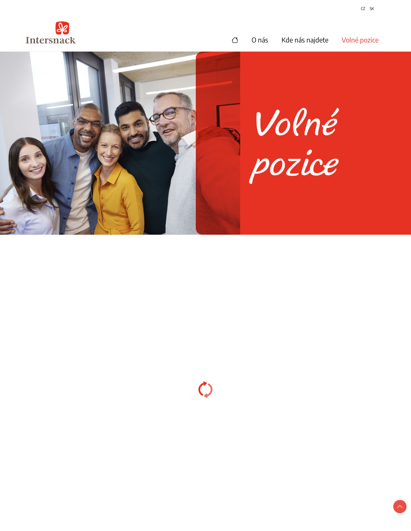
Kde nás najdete (304, 39)
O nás (260, 39)
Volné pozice (360, 39)
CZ (363, 8)
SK (372, 8)
